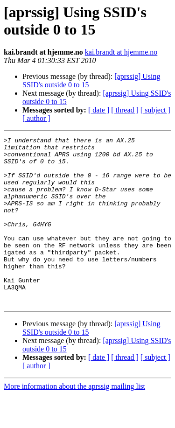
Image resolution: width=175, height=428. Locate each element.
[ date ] (98, 110)
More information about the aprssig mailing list (74, 420)
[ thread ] (125, 110)
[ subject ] (155, 110)
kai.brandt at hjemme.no (121, 52)
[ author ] (36, 118)
